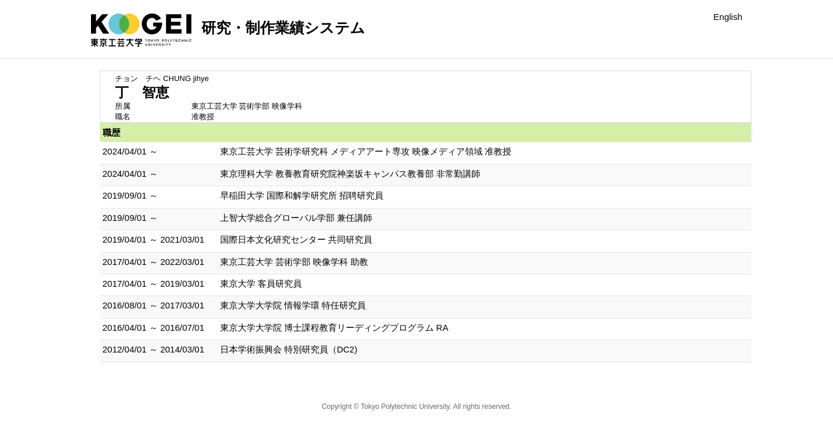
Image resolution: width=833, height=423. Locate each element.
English (727, 17)
